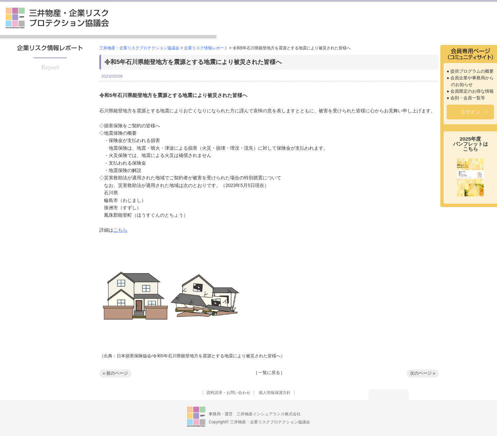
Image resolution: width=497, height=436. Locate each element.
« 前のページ (115, 373)
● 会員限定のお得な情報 (470, 91)
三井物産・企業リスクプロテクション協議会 (57, 18)
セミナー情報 (359, 28)
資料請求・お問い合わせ (228, 392)
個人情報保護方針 (275, 392)
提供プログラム (314, 28)
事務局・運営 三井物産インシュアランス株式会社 (255, 414)
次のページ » (422, 373)
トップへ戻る (388, 394)
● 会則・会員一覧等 (466, 98)
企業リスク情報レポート (415, 28)
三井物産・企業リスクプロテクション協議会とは (253, 25)
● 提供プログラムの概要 (470, 71)
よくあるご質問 (473, 28)
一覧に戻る (269, 372)
